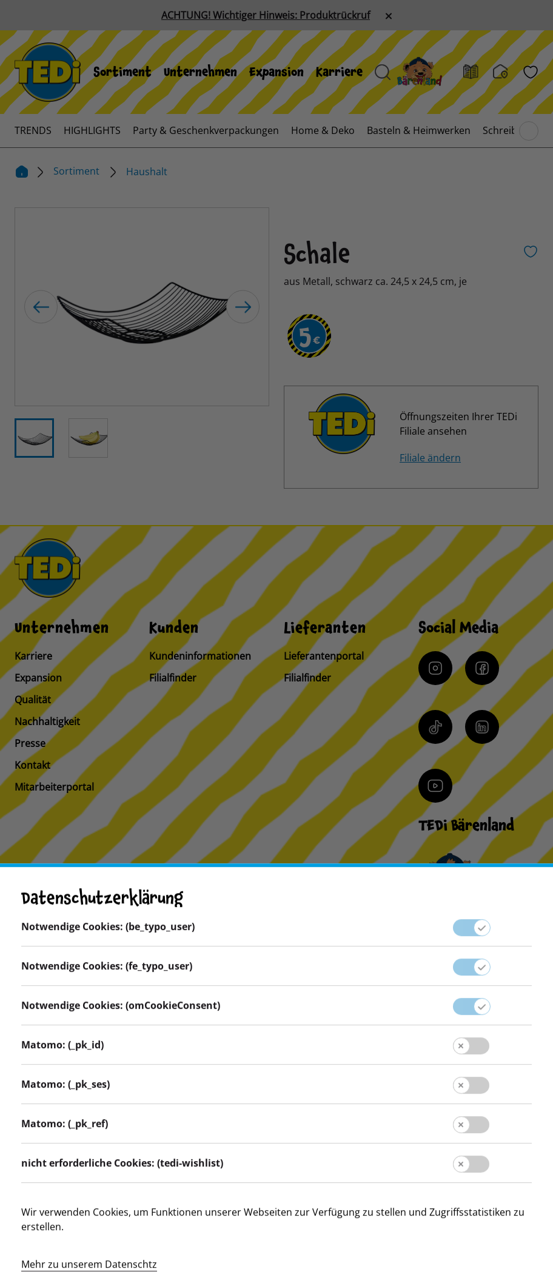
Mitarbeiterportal (54, 787)
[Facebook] (482, 668)
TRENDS (33, 130)
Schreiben (506, 130)
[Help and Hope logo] (355, 1218)
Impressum (276, 1077)
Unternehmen (200, 72)
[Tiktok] (435, 727)
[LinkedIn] (482, 727)
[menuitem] (122, 72)
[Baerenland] (426, 72)
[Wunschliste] (530, 72)
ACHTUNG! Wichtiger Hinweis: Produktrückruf (265, 15)
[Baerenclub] (451, 875)
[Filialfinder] (508, 72)
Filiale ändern (430, 457)
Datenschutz (276, 1101)
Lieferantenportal (324, 656)
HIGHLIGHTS (92, 130)
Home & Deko (323, 130)
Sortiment (122, 72)
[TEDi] (48, 71)
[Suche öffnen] (382, 72)
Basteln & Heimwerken (419, 130)
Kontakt (32, 765)
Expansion (276, 72)
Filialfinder (172, 677)
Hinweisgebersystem (276, 1126)
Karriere (339, 72)
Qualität (33, 699)
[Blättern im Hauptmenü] (528, 131)
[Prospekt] (478, 72)
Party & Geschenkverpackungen (206, 130)
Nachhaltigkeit (47, 721)
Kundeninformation (276, 1053)
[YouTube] (435, 786)
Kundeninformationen (200, 656)
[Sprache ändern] (99, 929)
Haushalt (146, 171)
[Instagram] (435, 668)
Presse (30, 743)
